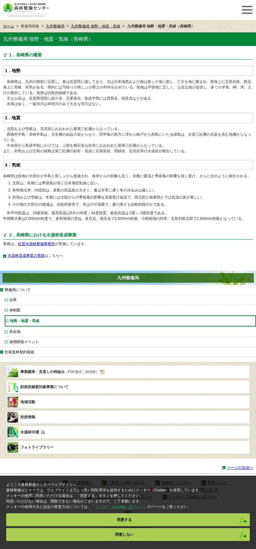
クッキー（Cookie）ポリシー (119, 507)
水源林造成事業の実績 (26, 255)
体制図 (14, 310)
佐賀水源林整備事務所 (36, 244)
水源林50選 (32, 432)
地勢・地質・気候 (24, 321)
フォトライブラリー (37, 447)
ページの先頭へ (240, 467)
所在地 (14, 332)
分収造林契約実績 (19, 352)
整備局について (18, 290)
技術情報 (27, 417)
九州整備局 (55, 26)
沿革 (13, 300)
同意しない (124, 534)
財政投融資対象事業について (44, 387)
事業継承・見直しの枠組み (62, 372)
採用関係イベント (24, 342)
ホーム (8, 26)
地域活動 (27, 402)
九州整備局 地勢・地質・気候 (95, 26)
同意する (124, 520)
